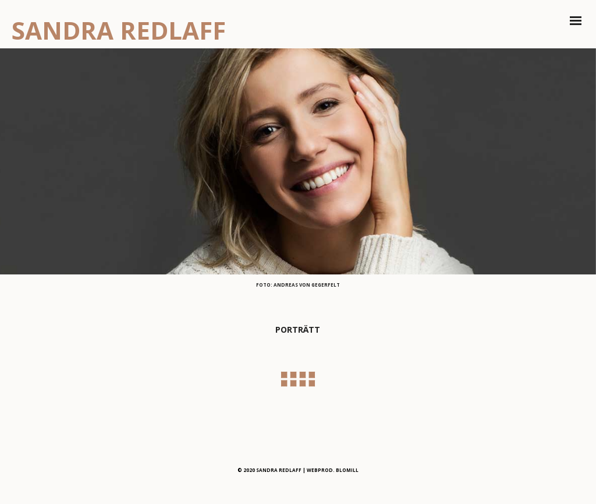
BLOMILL (347, 470)
